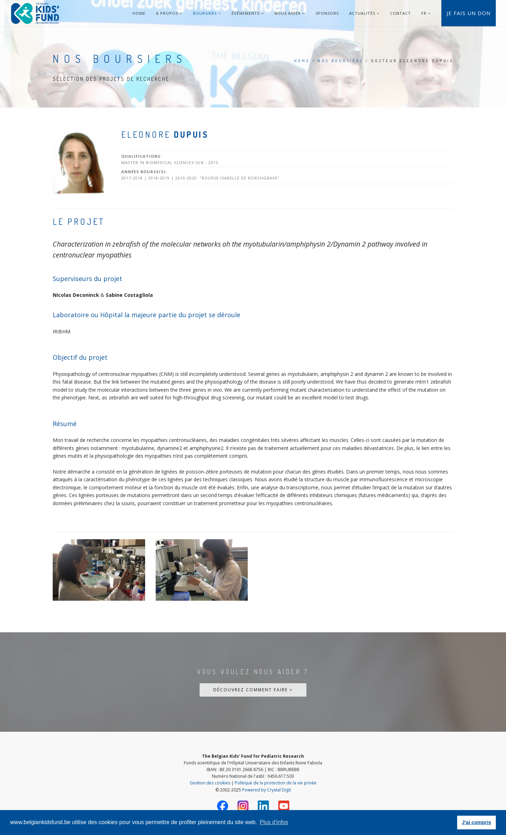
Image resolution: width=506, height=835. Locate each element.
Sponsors (327, 13)
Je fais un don (469, 13)
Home (138, 13)
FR (424, 13)
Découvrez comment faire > (253, 690)
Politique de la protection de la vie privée (276, 783)
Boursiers (207, 13)
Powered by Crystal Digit (266, 790)
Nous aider (289, 13)
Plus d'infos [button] (274, 822)
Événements (248, 13)
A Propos (169, 13)
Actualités (364, 13)
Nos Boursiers (340, 60)
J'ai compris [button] (476, 822)
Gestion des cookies (210, 783)
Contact (400, 13)
